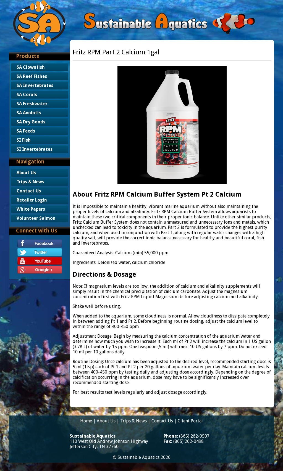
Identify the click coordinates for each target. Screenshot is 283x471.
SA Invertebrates (35, 85)
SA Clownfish (31, 67)
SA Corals (27, 94)
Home (86, 421)
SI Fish (24, 140)
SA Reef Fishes (32, 76)
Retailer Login (32, 200)
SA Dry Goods (31, 122)
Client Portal (190, 421)
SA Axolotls (29, 112)
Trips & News (30, 181)
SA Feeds (26, 131)
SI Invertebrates (35, 149)
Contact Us (29, 191)
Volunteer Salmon (36, 218)
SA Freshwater (32, 103)
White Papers (31, 209)
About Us (26, 172)
